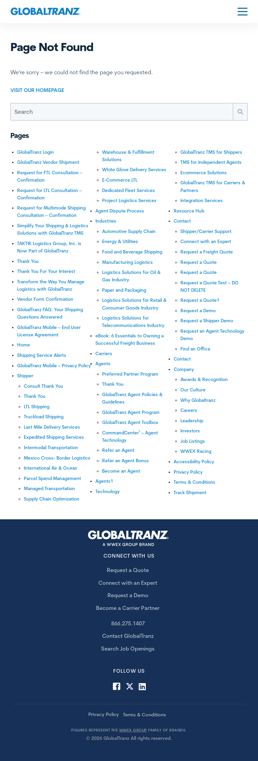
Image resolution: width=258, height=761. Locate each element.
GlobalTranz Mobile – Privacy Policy (54, 365)
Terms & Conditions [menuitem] (144, 715)
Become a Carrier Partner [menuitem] (128, 608)
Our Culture (193, 389)
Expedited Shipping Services (54, 437)
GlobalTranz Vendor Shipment (48, 162)
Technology (107, 491)
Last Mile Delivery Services (52, 427)
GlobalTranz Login (35, 152)
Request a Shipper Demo (206, 320)
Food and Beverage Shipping (132, 251)
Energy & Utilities (120, 241)
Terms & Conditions (194, 482)
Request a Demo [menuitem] (128, 595)
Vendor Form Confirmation (45, 299)
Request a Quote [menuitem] (128, 570)
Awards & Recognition (204, 379)
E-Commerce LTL (119, 180)
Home (23, 344)
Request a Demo (198, 310)
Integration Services (201, 200)
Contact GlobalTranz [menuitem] (128, 635)
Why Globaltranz (197, 400)
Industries (105, 221)
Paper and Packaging (124, 290)
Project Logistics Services (129, 200)
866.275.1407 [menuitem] (128, 623)
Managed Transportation (49, 488)
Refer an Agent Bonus (125, 460)
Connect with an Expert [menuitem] (127, 582)
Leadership (191, 420)
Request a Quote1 (199, 300)
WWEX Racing (195, 451)
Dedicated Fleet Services (128, 190)
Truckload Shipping (43, 416)
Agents (103, 363)
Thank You (28, 261)
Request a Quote (198, 262)
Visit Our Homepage (37, 90)
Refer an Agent (118, 450)
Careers (188, 410)
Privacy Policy (188, 472)
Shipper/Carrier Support (205, 231)
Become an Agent (121, 471)
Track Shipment (190, 492)
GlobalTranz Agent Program (131, 412)
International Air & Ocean (50, 468)
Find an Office (195, 348)
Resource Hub (189, 210)
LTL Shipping (36, 406)
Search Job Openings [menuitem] (128, 648)
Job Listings (192, 441)
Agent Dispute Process (119, 210)
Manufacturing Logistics (127, 262)
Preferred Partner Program (130, 374)
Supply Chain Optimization (51, 499)
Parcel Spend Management (52, 478)
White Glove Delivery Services (134, 169)
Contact (182, 221)
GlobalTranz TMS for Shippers (211, 152)
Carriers (103, 353)
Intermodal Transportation (51, 447)
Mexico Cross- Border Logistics (57, 458)
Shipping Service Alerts (41, 355)
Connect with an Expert (205, 241)
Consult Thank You (43, 386)
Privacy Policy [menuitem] (103, 714)
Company (184, 369)
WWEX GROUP (133, 730)
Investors (190, 430)
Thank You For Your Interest (46, 271)
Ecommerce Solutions (203, 172)
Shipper (25, 375)
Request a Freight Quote (206, 251)
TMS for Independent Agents (211, 162)
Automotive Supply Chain (129, 231)
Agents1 (104, 481)
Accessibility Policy (194, 461)
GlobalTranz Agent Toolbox (130, 422)
